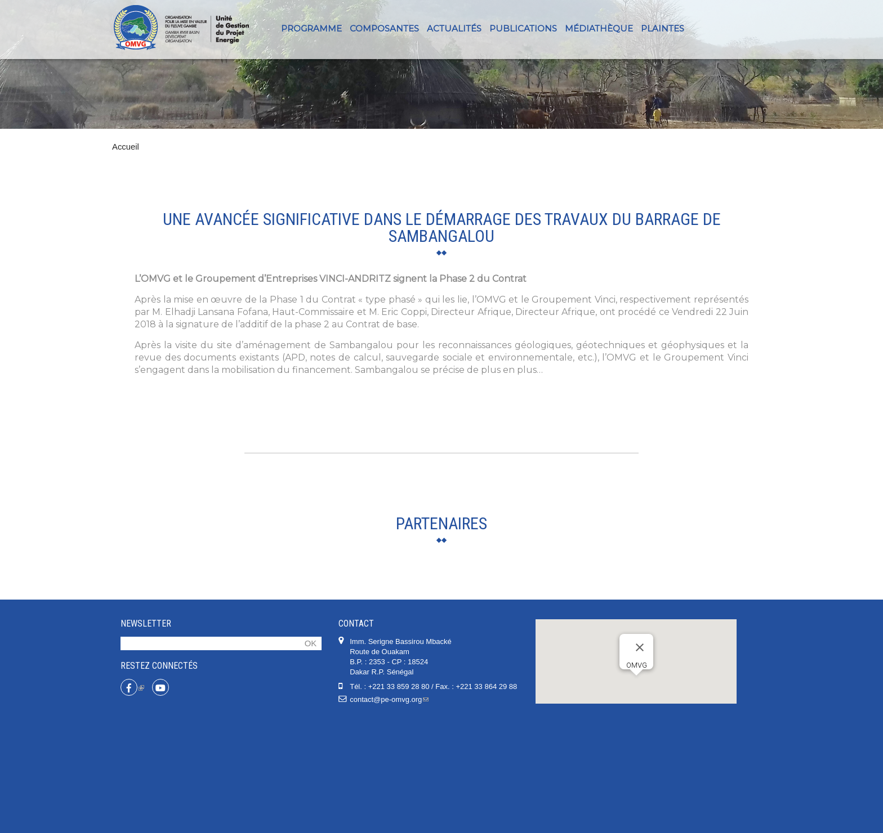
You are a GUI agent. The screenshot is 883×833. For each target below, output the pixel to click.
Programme (311, 28)
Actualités (454, 28)
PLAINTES (662, 28)
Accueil (125, 146)
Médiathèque (599, 28)
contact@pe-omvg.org (389, 812)
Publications (523, 28)
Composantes (384, 28)
